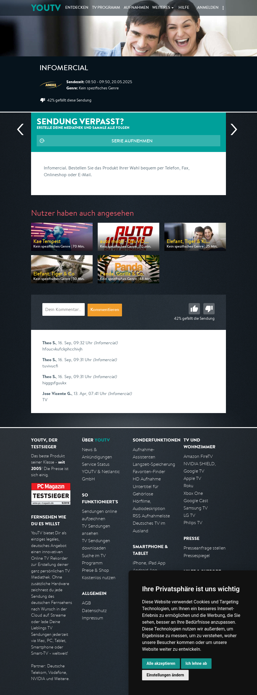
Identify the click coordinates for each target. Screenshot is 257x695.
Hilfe (183, 8)
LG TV (189, 515)
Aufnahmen (136, 8)
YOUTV (46, 7)
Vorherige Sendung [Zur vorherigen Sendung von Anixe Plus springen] (22, 129)
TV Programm (106, 8)
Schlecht (209, 308)
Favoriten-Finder (149, 472)
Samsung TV (196, 508)
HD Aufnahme (147, 479)
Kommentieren (104, 310)
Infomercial (64, 68)
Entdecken (76, 8)
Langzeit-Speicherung (154, 464)
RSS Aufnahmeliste (151, 516)
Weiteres (161, 8)
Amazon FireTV (198, 456)
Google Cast (196, 501)
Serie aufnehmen (132, 141)
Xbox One (193, 493)
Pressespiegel (197, 556)
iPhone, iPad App (149, 563)
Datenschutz (94, 611)
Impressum (92, 618)
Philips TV (193, 523)
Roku (188, 486)
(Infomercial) (105, 342)
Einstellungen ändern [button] (165, 675)
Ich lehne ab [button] (196, 663)
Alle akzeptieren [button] (161, 663)
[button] (223, 8)
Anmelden (208, 8)
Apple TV (192, 478)
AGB (86, 603)
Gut (194, 308)
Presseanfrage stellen (205, 548)
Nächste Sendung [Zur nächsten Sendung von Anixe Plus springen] (231, 129)
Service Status (96, 464)
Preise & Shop (95, 570)
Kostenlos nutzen (99, 578)
